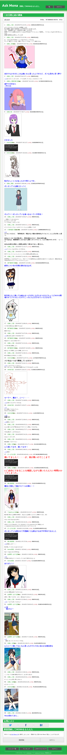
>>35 (5, 452)
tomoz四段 (11, 549)
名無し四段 (10, 183)
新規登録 (21, 740)
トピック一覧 (12, 748)
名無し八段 (10, 25)
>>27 (5, 407)
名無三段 (9, 112)
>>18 (5, 335)
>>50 (6, 607)
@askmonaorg (29, 752)
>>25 (5, 415)
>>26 (5, 402)
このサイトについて (41, 748)
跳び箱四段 (11, 483)
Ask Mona (10, 5)
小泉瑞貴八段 (12, 229)
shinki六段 (11, 369)
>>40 (5, 544)
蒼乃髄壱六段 (12, 263)
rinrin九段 (9, 142)
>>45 (5, 556)
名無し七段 (11, 444)
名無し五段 (10, 44)
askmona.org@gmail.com (40, 752)
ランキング (26, 748)
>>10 (5, 78)
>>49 (5, 602)
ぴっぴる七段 (12, 454)
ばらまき (7, 19)
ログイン (59, 7)
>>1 (5, 232)
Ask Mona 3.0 (15, 734)
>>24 (5, 365)
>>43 (5, 639)
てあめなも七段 (12, 512)
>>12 (5, 249)
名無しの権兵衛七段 (13, 81)
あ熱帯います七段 (13, 554)
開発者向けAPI (48, 752)
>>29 (5, 422)
